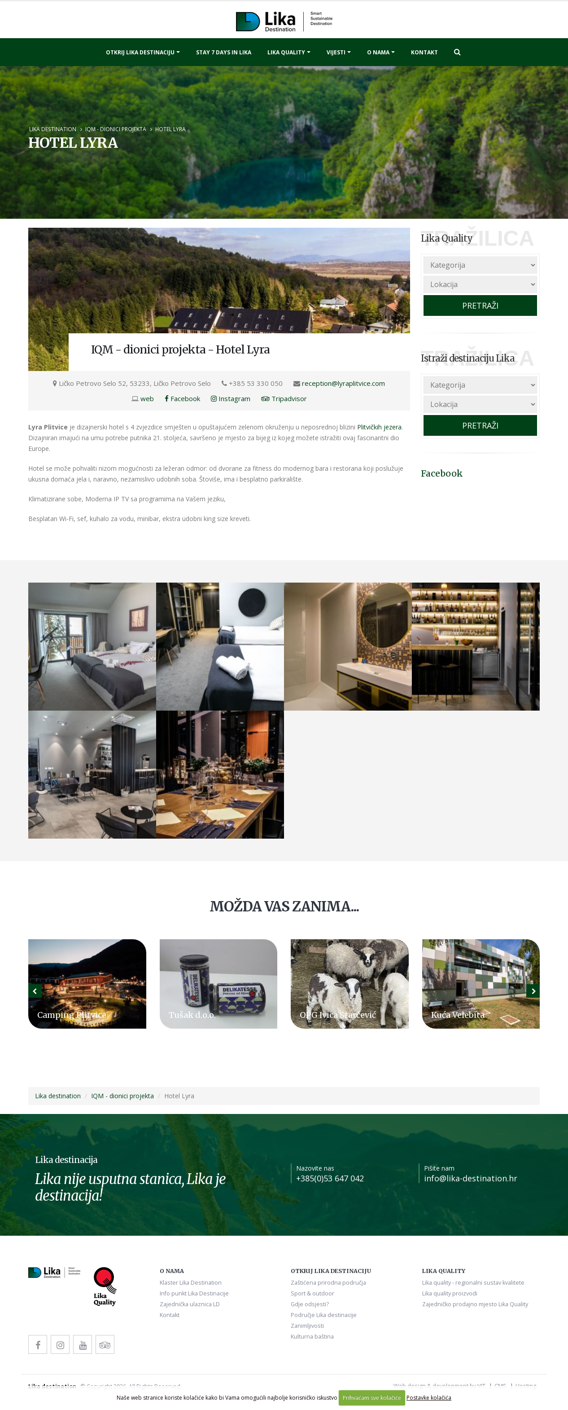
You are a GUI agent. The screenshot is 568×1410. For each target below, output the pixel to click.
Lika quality (286, 52)
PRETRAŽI (480, 305)
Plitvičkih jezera (379, 427)
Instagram (230, 398)
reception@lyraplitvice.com (343, 383)
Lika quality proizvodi (449, 1293)
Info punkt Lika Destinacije (194, 1293)
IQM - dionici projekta (115, 129)
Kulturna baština (312, 1336)
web (147, 398)
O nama (378, 52)
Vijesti (336, 52)
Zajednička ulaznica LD (190, 1304)
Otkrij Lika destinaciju (140, 52)
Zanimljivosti (307, 1326)
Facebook (182, 398)
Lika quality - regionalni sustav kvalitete (473, 1282)
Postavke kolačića (428, 1397)
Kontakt (424, 52)
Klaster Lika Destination (191, 1282)
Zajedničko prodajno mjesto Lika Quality (475, 1304)
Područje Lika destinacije (324, 1315)
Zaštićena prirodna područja (328, 1282)
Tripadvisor (284, 398)
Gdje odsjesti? (310, 1304)
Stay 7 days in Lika (223, 52)
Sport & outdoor (312, 1293)
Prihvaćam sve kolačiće (372, 1397)
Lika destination (52, 129)
